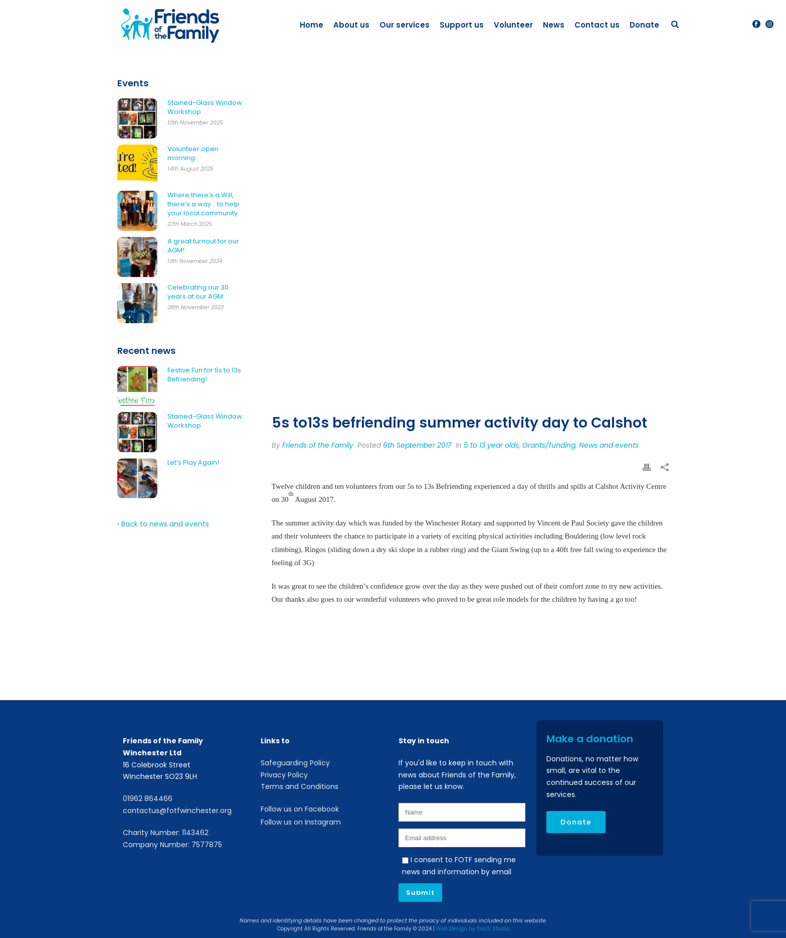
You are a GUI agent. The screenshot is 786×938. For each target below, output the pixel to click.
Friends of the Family (317, 445)
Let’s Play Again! (193, 462)
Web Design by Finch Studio (472, 928)
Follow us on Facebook (300, 809)
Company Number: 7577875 (172, 845)
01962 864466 (147, 798)
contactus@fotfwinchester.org (177, 811)
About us (351, 25)
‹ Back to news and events (163, 524)
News (553, 25)
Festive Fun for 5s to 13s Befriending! (204, 375)
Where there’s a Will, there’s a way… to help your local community (203, 204)
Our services (404, 25)
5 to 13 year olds (491, 445)
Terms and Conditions (299, 786)
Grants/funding (548, 445)
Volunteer (513, 25)
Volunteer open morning (193, 154)
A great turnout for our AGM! (203, 246)
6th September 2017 (417, 445)
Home (311, 25)
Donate (644, 25)
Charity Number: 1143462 (166, 833)
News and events (609, 445)
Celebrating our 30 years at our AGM (198, 292)
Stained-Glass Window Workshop (204, 107)
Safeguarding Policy (295, 763)
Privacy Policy (284, 775)
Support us (462, 25)
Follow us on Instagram (301, 822)
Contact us (597, 25)
